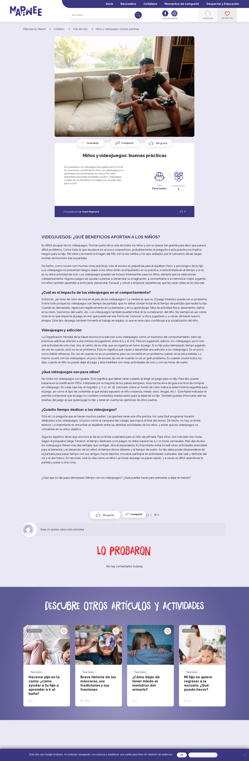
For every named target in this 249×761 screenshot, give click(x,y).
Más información (203, 755)
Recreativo (128, 4)
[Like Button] (158, 143)
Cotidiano (150, 4)
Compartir (127, 143)
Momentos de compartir (181, 4)
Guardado (90, 143)
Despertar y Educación (222, 4)
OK (181, 755)
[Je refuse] (244, 755)
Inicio (109, 4)
